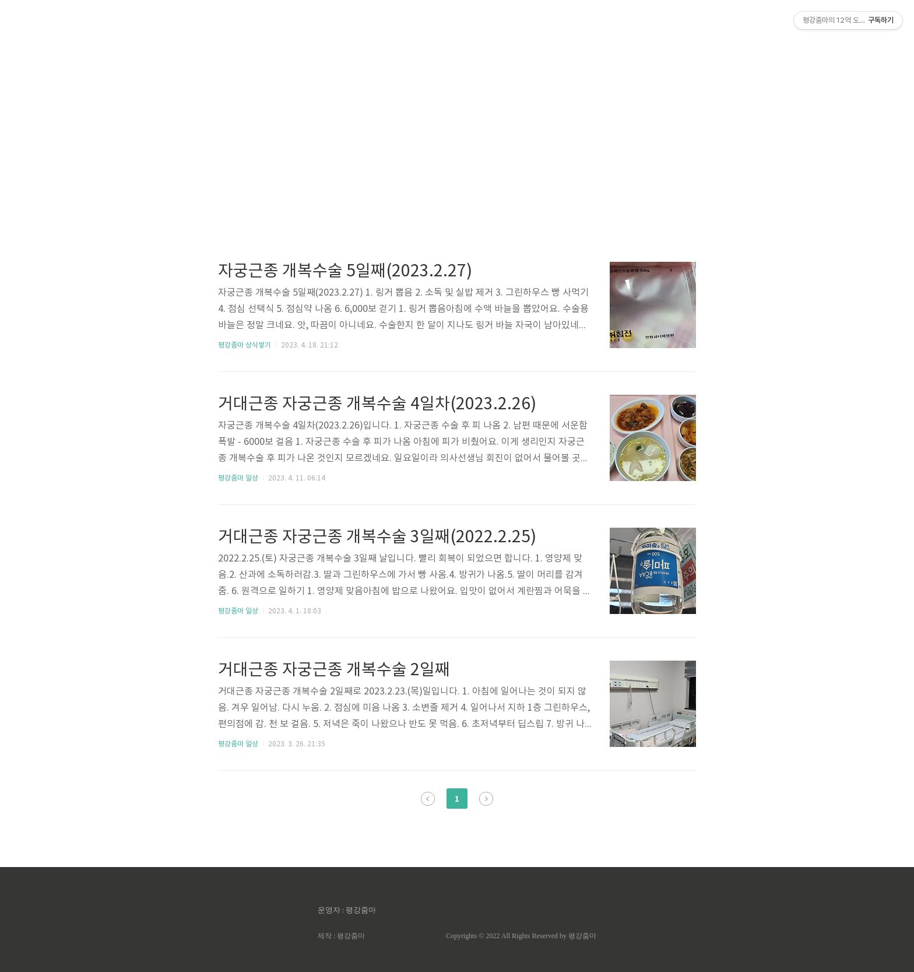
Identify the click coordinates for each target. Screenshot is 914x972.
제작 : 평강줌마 (341, 936)
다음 (486, 799)
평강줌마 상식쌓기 (244, 345)
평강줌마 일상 (238, 478)
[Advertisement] (457, 110)
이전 (428, 799)
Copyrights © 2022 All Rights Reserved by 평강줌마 (521, 936)
